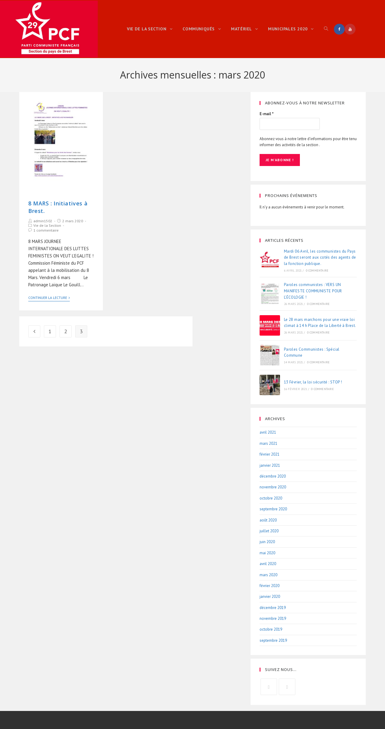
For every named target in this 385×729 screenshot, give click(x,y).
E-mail (267, 113)
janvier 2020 (270, 596)
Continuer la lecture (49, 298)
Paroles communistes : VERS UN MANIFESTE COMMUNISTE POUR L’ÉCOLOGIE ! (313, 291)
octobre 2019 (271, 629)
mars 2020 (268, 574)
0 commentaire (317, 270)
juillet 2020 (269, 530)
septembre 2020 (273, 509)
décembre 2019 (273, 607)
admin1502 (42, 221)
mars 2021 (268, 443)
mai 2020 (267, 552)
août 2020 (268, 519)
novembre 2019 (273, 618)
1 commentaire (46, 230)
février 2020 (269, 585)
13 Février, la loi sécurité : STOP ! (313, 382)
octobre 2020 (271, 497)
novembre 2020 (273, 487)
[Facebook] (268, 686)
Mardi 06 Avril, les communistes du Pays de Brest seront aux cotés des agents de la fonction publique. (320, 257)
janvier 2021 (270, 465)
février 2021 (269, 454)
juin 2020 (267, 541)
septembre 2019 (273, 640)
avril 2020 (268, 563)
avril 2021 (268, 432)
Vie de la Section (47, 225)
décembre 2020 (273, 476)
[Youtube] (287, 686)
